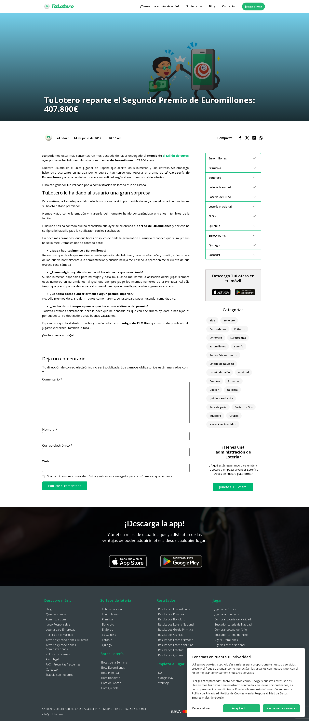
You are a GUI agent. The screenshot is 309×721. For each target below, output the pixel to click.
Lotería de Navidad (221, 364)
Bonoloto (229, 320)
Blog (212, 6)
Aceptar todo (281, 708)
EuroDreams (238, 338)
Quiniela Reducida (221, 398)
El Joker (214, 390)
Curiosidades (217, 329)
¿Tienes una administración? (159, 6)
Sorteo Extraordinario (223, 355)
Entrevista (215, 338)
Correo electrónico (57, 445)
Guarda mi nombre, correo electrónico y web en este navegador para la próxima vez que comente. (110, 476)
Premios (214, 381)
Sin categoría (217, 407)
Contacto (228, 6)
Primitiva (233, 381)
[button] (240, 138)
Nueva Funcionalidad (222, 424)
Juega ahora (253, 6)
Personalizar (201, 708)
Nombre (49, 429)
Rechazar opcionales (241, 708)
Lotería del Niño (219, 372)
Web (45, 461)
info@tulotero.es (52, 714)
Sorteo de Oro (243, 407)
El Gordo (239, 329)
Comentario (52, 379)
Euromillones (217, 346)
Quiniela (232, 390)
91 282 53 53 (129, 709)
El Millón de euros (176, 155)
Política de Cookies (232, 693)
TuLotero (215, 415)
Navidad (243, 372)
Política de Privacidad (205, 693)
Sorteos (194, 6)
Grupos (233, 415)
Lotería (238, 346)
